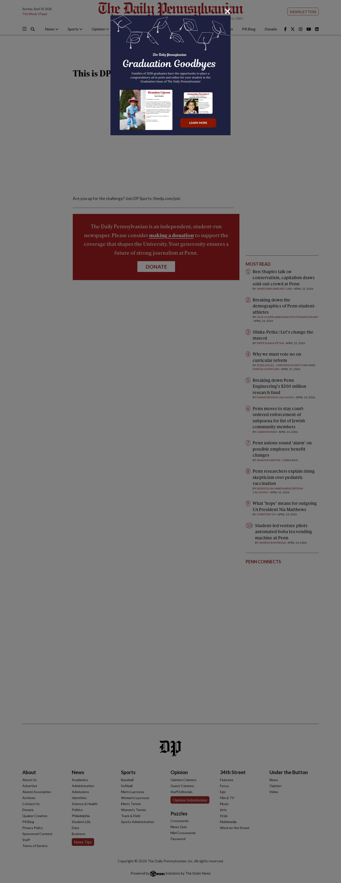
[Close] (228, 11)
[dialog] (170, 441)
